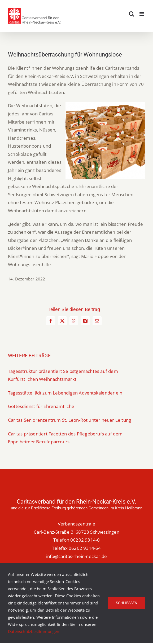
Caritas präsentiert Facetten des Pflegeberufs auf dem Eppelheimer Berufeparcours (65, 438)
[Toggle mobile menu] (142, 14)
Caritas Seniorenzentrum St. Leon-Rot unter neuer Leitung (69, 420)
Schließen (126, 603)
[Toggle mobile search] (131, 14)
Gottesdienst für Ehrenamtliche (41, 406)
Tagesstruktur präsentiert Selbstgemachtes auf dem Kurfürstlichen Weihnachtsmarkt (63, 375)
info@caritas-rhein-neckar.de (76, 556)
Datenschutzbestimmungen (33, 631)
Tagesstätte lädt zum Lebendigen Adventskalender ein (65, 393)
